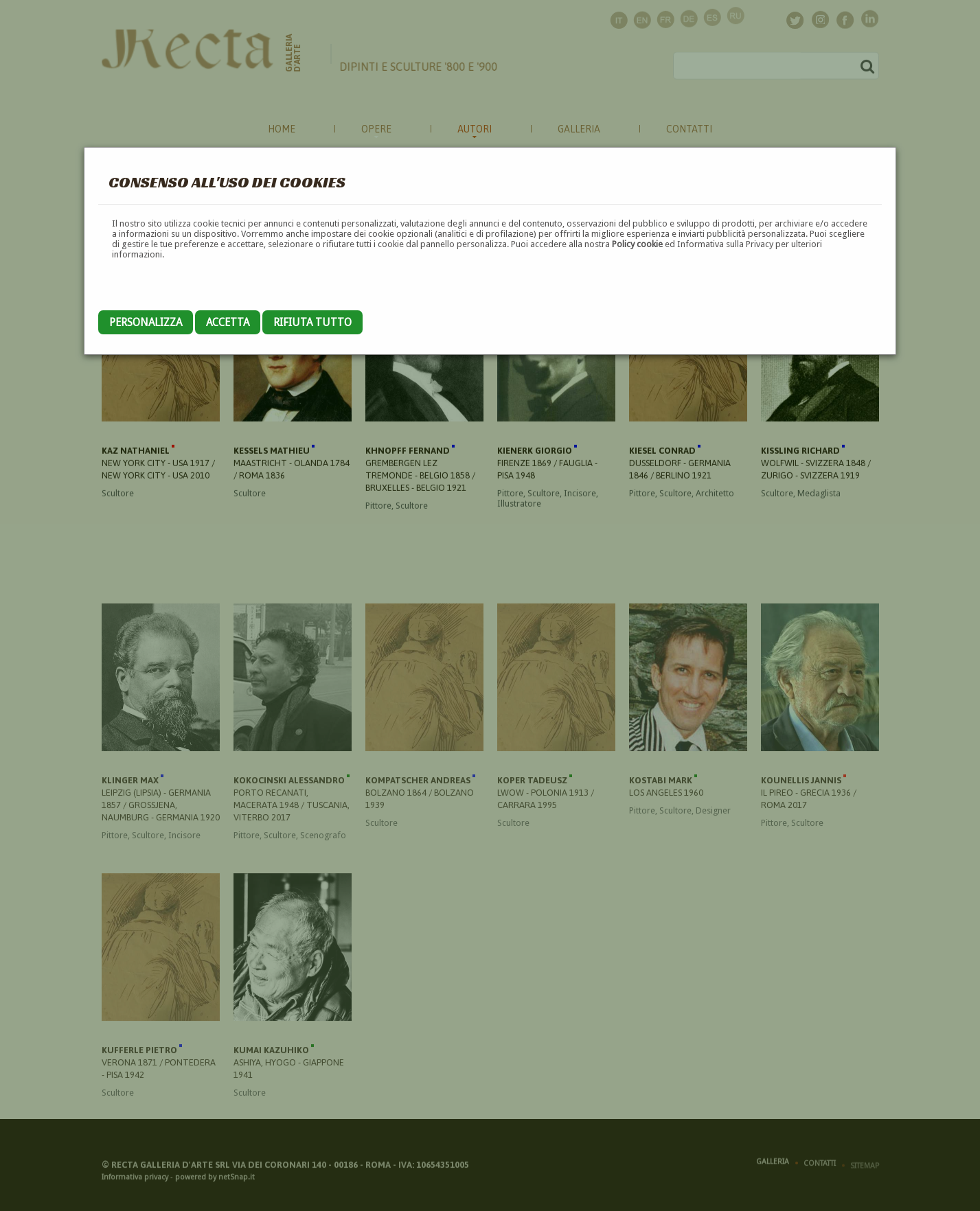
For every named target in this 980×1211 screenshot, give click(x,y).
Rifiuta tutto (312, 322)
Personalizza (145, 322)
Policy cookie (637, 244)
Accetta (227, 322)
